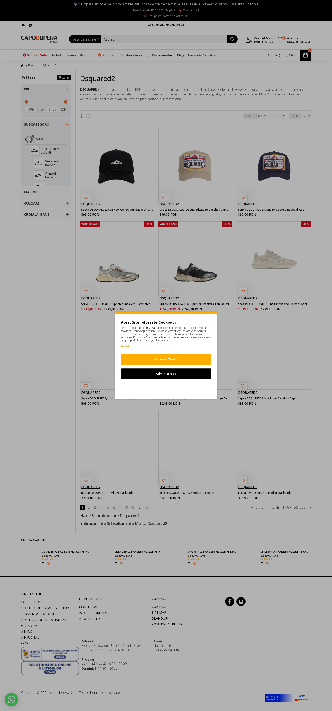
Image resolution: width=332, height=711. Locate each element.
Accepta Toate (166, 359)
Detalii (126, 346)
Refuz (166, 388)
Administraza (166, 374)
